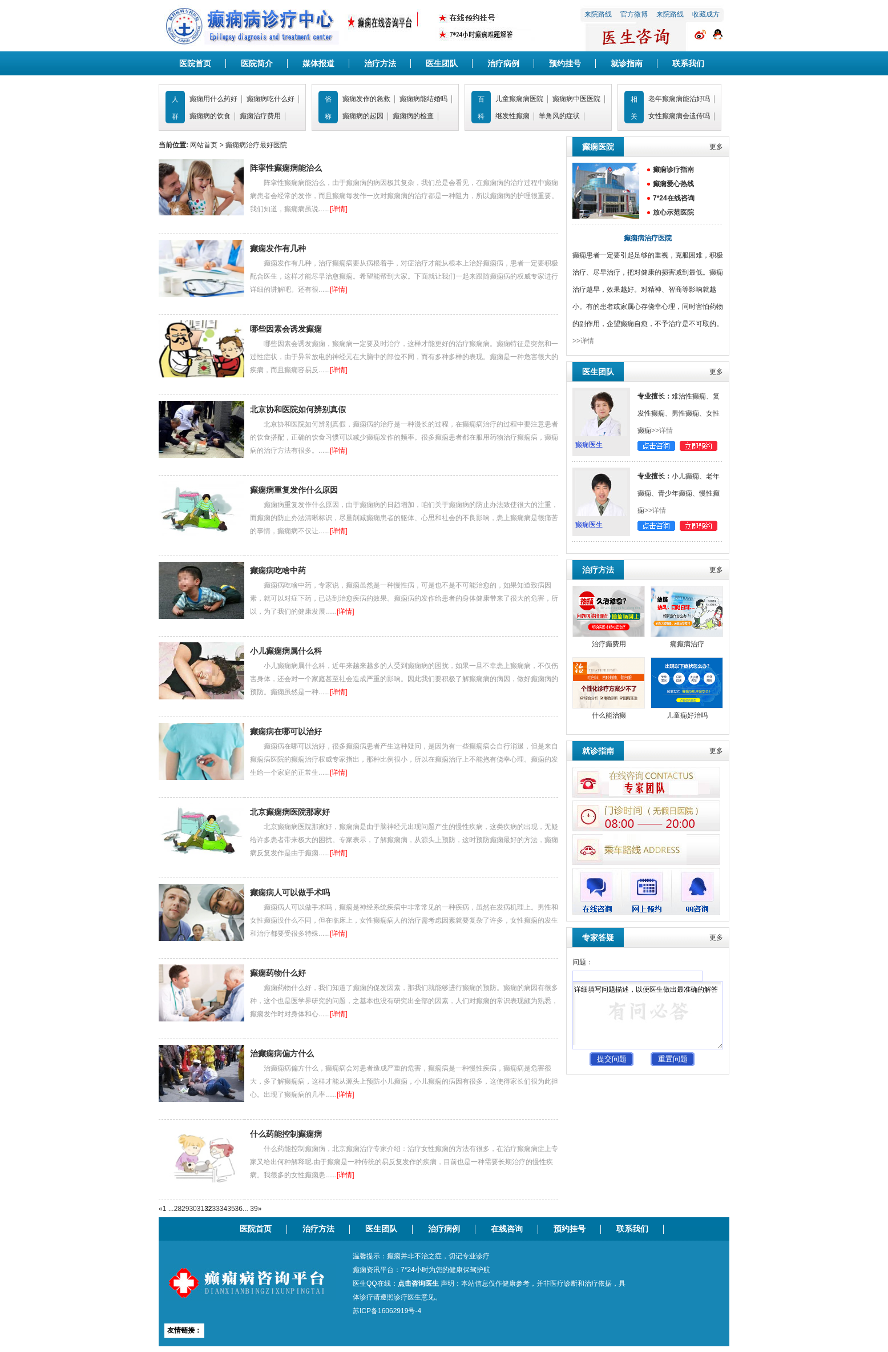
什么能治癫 (609, 715)
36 (239, 1209)
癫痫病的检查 (413, 116)
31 (200, 1209)
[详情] (339, 209)
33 (216, 1209)
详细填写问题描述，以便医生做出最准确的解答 (647, 1015)
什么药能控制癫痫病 (286, 1133)
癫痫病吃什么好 (270, 99)
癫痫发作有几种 (278, 248)
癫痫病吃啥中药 (278, 570)
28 (177, 1209)
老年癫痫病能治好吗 (679, 99)
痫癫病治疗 (687, 644)
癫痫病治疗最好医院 (256, 145)
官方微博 (634, 14)
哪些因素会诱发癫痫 (286, 328)
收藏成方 (706, 14)
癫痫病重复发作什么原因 (294, 489)
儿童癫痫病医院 (519, 99)
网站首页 (203, 145)
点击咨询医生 (418, 1283)
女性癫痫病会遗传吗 (679, 116)
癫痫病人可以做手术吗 (290, 892)
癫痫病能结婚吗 (423, 99)
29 (185, 1209)
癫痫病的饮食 (210, 116)
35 (231, 1209)
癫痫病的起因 (363, 116)
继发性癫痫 (512, 116)
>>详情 (583, 341)
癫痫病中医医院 (576, 99)
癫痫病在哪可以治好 (286, 731)
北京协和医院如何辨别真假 (298, 409)
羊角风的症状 (559, 116)
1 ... (168, 1209)
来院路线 (598, 14)
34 (223, 1209)
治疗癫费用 (609, 644)
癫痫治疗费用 (260, 116)
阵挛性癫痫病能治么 (286, 167)
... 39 (250, 1209)
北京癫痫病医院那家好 (290, 811)
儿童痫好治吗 (687, 715)
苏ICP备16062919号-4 (387, 1311)
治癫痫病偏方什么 (282, 1053)
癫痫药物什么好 (278, 972)
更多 (716, 147)
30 (192, 1209)
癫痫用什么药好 (213, 99)
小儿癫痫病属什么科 (286, 650)
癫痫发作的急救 (366, 99)
